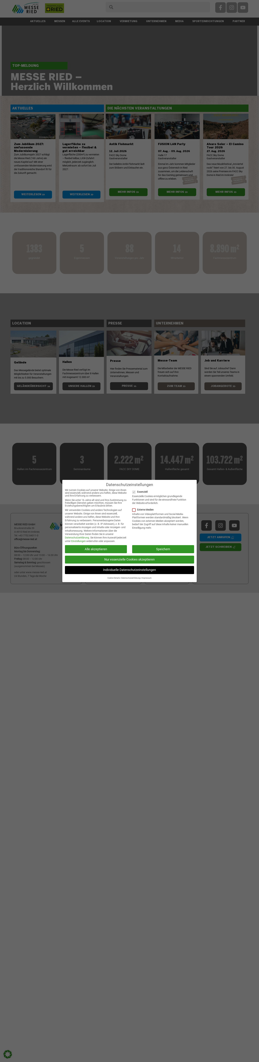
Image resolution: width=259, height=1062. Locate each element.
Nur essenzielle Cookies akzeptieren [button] (129, 559)
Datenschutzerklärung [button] (130, 578)
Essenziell (141, 491)
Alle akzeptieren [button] (96, 549)
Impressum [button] (147, 578)
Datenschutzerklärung (77, 537)
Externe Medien (144, 509)
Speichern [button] (163, 549)
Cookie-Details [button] (113, 578)
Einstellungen (78, 541)
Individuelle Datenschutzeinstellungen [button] (129, 570)
